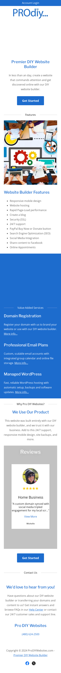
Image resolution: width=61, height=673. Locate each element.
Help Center (36, 609)
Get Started (30, 101)
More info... (10, 334)
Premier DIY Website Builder (30, 655)
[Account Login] (30, 3)
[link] (30, 13)
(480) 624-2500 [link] (30, 634)
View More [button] (30, 516)
